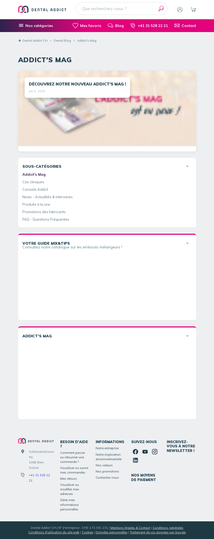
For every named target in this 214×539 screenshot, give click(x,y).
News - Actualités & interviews (47, 197)
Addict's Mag (34, 174)
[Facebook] (135, 451)
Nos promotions (107, 471)
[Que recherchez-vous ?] (122, 8)
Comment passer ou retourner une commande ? (72, 457)
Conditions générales (168, 528)
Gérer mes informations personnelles (69, 504)
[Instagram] (154, 451)
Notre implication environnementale (109, 457)
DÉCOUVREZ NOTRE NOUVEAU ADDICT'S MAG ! (77, 84)
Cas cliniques (33, 182)
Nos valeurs (104, 465)
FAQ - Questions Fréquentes (45, 219)
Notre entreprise (107, 448)
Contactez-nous (107, 477)
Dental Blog (62, 40)
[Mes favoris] (86, 25)
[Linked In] (135, 460)
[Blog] (115, 25)
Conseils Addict (35, 189)
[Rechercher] (161, 8)
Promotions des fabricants (44, 212)
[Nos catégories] (35, 25)
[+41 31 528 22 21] (149, 25)
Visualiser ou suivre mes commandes (74, 470)
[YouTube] (145, 451)
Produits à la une (36, 204)
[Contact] (185, 25)
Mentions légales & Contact (130, 528)
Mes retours (68, 479)
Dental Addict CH (33, 40)
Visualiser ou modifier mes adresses (69, 489)
